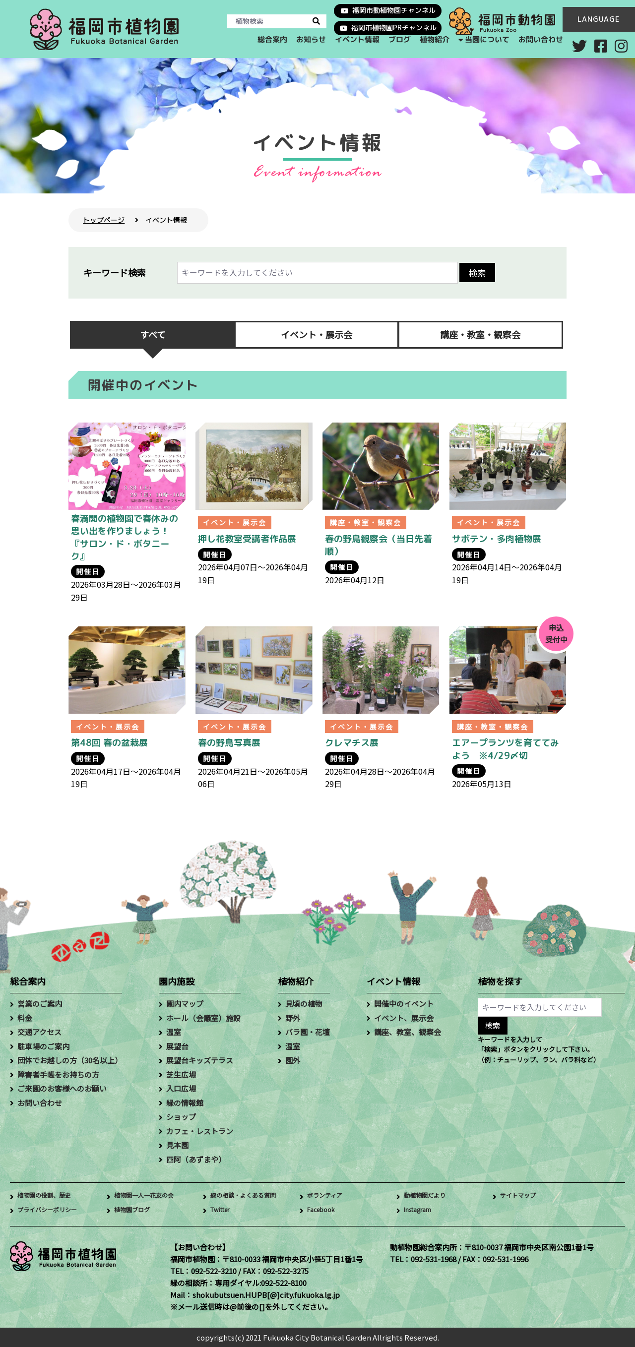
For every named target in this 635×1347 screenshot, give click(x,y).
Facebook (324, 1210)
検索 (477, 272)
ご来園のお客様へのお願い (62, 1088)
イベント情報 (356, 39)
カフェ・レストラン (199, 1131)
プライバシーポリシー (54, 1210)
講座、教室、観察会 (407, 1032)
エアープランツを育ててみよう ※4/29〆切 (505, 748)
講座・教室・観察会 (480, 334)
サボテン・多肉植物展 (496, 539)
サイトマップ (522, 1196)
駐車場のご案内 (43, 1046)
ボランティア (329, 1196)
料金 (24, 1018)
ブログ (399, 39)
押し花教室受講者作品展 (247, 539)
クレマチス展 (352, 742)
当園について (487, 39)
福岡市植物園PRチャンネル (394, 27)
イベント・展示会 (316, 334)
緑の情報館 (184, 1103)
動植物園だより (430, 1196)
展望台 (177, 1046)
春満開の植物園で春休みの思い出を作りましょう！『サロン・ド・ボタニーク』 (124, 537)
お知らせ (310, 39)
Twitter (223, 1210)
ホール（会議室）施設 (203, 1018)
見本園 (177, 1145)
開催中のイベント (404, 1003)
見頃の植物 (303, 1003)
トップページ (104, 220)
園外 (292, 1060)
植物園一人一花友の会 (151, 1196)
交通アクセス (39, 1032)
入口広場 (181, 1088)
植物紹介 (434, 39)
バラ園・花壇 (307, 1032)
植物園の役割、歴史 (50, 1196)
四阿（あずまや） (196, 1159)
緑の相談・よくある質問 (251, 1196)
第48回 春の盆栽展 (109, 742)
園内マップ (184, 1003)
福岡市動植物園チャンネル (394, 10)
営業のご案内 (39, 1003)
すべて (153, 334)
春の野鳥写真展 (229, 742)
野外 (292, 1018)
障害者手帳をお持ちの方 (58, 1074)
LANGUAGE (598, 19)
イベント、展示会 (404, 1018)
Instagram (422, 1210)
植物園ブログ (136, 1210)
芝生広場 (181, 1074)
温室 (173, 1032)
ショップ (181, 1116)
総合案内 (272, 39)
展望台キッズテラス (199, 1060)
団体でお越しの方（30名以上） (69, 1060)
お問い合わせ (540, 39)
